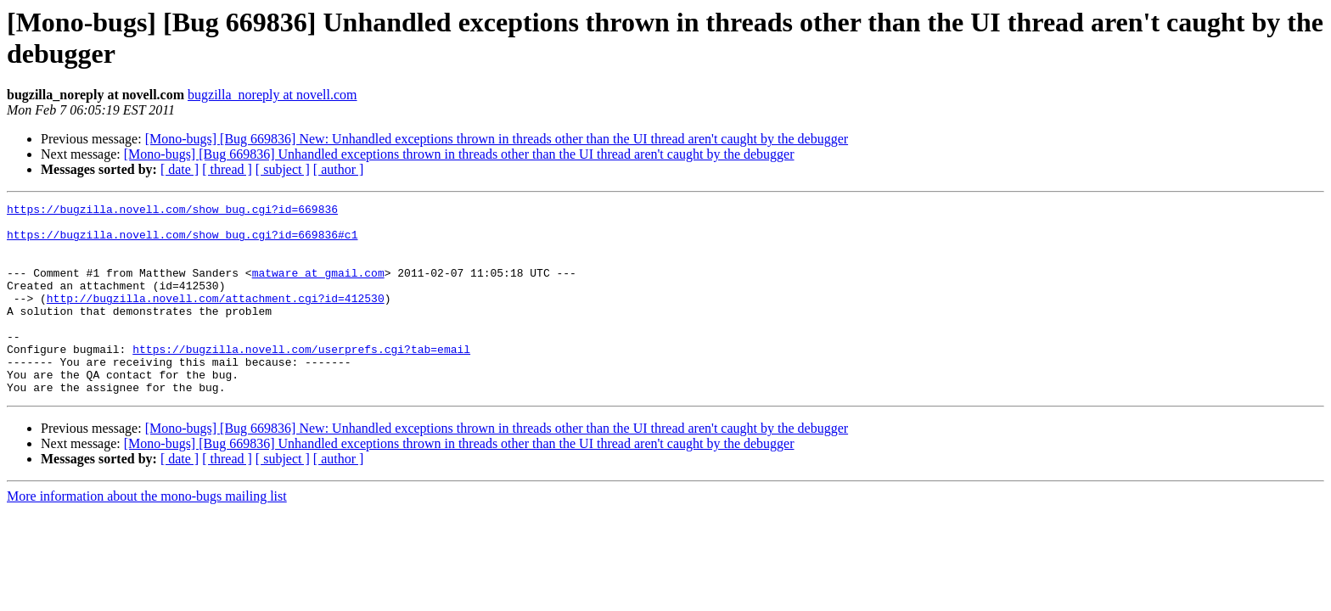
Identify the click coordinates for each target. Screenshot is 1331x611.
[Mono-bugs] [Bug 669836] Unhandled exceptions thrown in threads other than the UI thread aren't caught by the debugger (459, 154)
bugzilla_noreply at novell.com (272, 94)
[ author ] (338, 169)
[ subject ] (283, 169)
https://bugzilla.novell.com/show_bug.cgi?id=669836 (172, 211)
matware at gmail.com (318, 287)
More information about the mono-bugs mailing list (147, 534)
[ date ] (179, 169)
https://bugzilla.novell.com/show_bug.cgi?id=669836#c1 (182, 241)
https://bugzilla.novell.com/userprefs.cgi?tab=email (301, 379)
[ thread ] (227, 169)
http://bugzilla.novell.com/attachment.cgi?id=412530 (216, 318)
